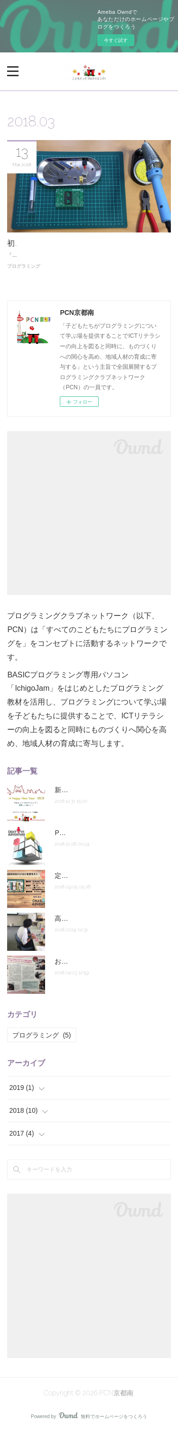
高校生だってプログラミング (98, 927)
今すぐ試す (116, 40)
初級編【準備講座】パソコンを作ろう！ (75, 243)
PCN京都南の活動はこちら (95, 841)
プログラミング (23, 274)
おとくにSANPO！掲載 (89, 970)
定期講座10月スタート (88, 884)
